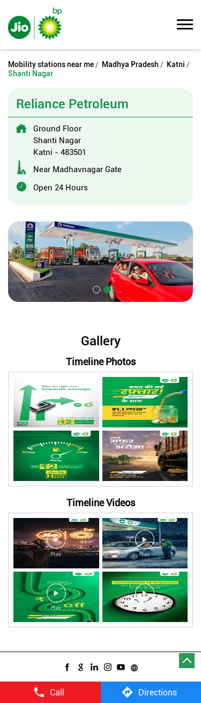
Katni (176, 64)
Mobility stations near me (51, 64)
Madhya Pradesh (130, 64)
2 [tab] (106, 288)
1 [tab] (95, 288)
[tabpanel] (100, 261)
